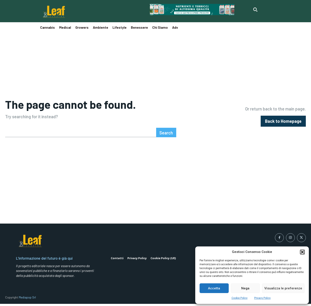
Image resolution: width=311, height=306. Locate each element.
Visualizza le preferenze (283, 288)
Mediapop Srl (27, 299)
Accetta (214, 288)
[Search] (166, 134)
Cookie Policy (240, 298)
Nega (245, 288)
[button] (302, 252)
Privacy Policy (262, 298)
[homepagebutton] (283, 122)
